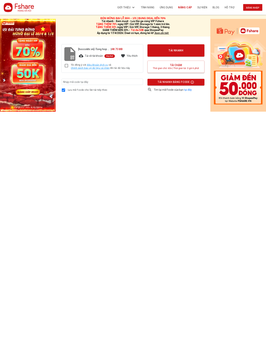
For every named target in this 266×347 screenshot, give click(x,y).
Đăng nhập (252, 7)
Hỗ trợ (229, 7)
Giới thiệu (126, 7)
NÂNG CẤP (185, 7)
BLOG (216, 7)
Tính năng (148, 7)
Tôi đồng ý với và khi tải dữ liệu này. (100, 66)
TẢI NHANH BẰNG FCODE (174, 82)
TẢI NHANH (176, 50)
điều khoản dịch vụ (97, 65)
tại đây (188, 89)
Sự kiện (202, 7)
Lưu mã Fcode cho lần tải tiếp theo (87, 90)
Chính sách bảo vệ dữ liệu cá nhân (90, 68)
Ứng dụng (166, 7)
